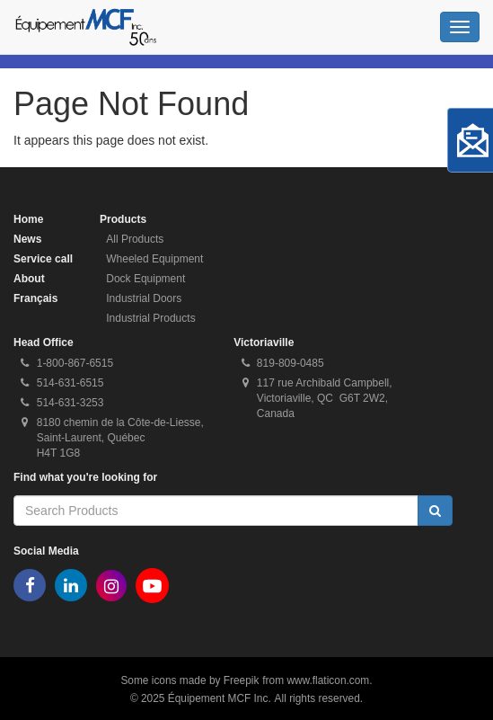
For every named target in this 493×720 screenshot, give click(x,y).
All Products (134, 239)
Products (123, 219)
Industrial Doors (143, 298)
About (29, 278)
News (27, 239)
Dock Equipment (145, 278)
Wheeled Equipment (154, 259)
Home (28, 219)
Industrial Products (150, 318)
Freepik (242, 680)
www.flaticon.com (327, 680)
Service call (43, 259)
